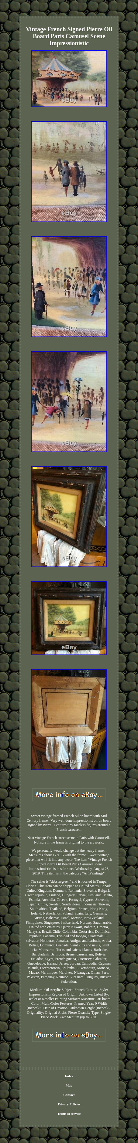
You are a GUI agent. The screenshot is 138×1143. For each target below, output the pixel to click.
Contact (68, 1095)
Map (69, 1085)
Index (69, 1076)
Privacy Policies (69, 1104)
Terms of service (69, 1113)
